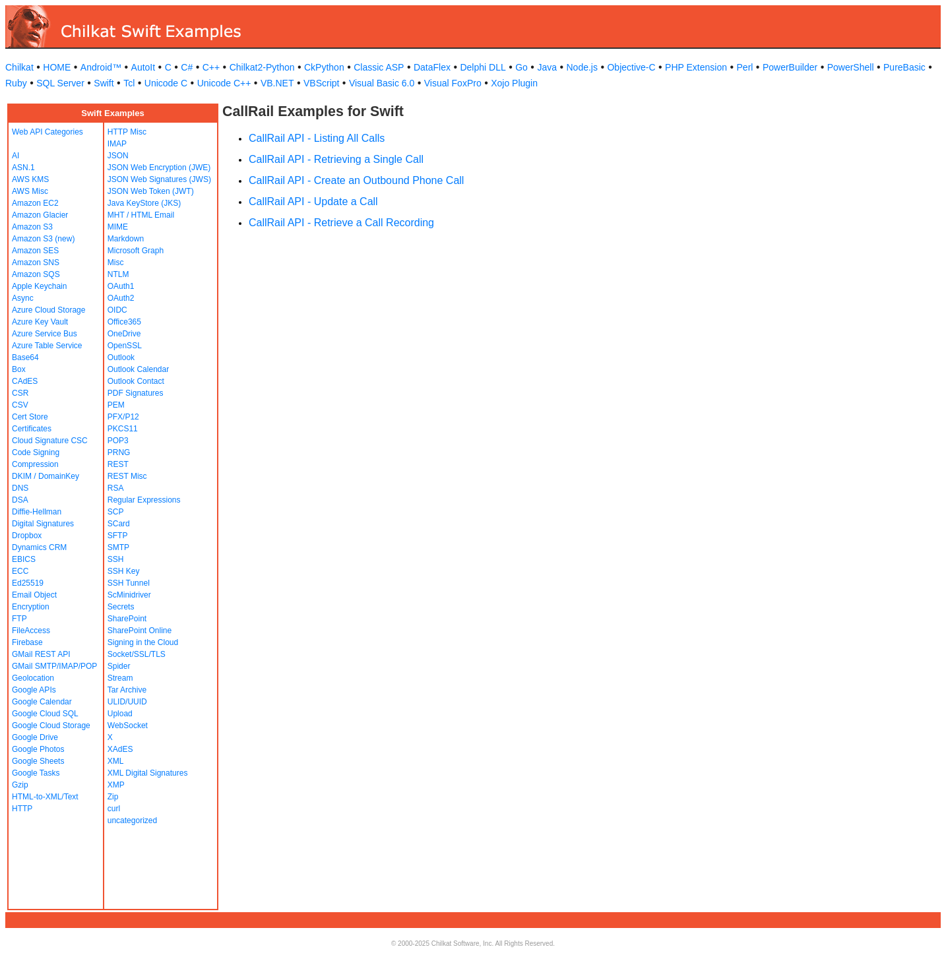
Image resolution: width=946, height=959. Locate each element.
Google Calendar (42, 701)
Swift (103, 83)
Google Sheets (38, 761)
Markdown (126, 238)
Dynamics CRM (39, 547)
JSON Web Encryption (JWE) (159, 167)
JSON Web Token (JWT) (151, 191)
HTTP (22, 808)
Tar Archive (127, 690)
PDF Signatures (136, 393)
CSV (20, 405)
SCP (116, 511)
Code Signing (35, 452)
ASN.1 (23, 167)
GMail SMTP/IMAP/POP (54, 666)
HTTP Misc (127, 132)
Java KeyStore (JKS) (144, 203)
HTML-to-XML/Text (45, 796)
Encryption (30, 606)
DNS (20, 488)
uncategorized (132, 820)
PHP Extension (696, 67)
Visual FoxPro (453, 83)
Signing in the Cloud (143, 642)
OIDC (117, 310)
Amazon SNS (35, 262)
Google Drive (35, 737)
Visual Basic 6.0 (381, 83)
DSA (20, 500)
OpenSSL (125, 345)
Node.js (582, 67)
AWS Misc (30, 191)
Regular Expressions (144, 500)
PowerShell (850, 67)
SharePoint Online (140, 630)
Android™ (100, 67)
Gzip (20, 784)
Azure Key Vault (40, 321)
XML (116, 761)
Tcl (129, 83)
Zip (113, 796)
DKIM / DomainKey (45, 476)
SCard (119, 523)
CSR (20, 393)
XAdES (120, 749)
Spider (119, 666)
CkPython (324, 67)
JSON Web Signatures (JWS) (159, 179)
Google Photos (38, 749)
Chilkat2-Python (262, 67)
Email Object (34, 595)
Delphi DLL (482, 67)
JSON (118, 155)
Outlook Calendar (138, 369)
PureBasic (904, 67)
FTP (19, 618)
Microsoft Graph (136, 250)
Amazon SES (35, 250)
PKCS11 (123, 428)
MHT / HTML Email (141, 215)
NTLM (118, 274)
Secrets (121, 606)
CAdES (25, 381)
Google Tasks (36, 773)
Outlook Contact (136, 381)
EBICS (24, 559)
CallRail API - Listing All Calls (317, 138)
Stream (120, 678)
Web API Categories (47, 132)
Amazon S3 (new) (43, 238)
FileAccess (31, 630)
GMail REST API (41, 654)
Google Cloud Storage (51, 725)
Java (547, 67)
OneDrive (124, 333)
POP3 (118, 440)
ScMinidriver (129, 595)
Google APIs (34, 690)
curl (114, 808)
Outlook (121, 357)
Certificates (31, 428)
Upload (120, 713)
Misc (116, 262)
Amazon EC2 (35, 203)
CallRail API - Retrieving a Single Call (336, 159)
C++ (211, 67)
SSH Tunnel (129, 583)
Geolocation (33, 678)
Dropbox (27, 535)
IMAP (117, 143)
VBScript (321, 83)
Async (23, 298)
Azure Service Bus (44, 333)
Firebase (27, 642)
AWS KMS (30, 179)
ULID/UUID (127, 701)
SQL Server (60, 83)
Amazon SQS (36, 274)
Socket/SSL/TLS (137, 654)
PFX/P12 (123, 416)
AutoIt (143, 67)
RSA (116, 488)
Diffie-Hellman (36, 511)
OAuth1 (121, 286)
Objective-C (631, 67)
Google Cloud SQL (45, 713)
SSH (116, 559)
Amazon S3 (32, 227)
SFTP (118, 535)
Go (521, 67)
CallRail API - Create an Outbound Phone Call (356, 180)
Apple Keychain (39, 286)
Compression (35, 464)
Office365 (124, 321)
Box (19, 369)
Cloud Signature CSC (50, 440)
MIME (118, 227)
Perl (745, 67)
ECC (20, 571)
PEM (116, 405)
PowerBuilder (790, 67)
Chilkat (19, 67)
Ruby (16, 83)
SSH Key (124, 571)
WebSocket (128, 725)
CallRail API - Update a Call (313, 201)
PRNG (119, 452)
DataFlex (432, 67)
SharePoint (127, 618)
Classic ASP (379, 67)
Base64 (25, 357)
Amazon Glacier (40, 215)
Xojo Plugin (514, 83)
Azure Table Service (47, 345)
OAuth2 (121, 298)
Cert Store (30, 416)
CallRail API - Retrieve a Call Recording (341, 222)
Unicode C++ (224, 83)
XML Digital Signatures (148, 773)
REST (118, 464)
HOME (57, 67)
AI (15, 155)
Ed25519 (28, 583)
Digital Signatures (43, 523)
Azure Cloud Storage (48, 310)
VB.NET (277, 83)
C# (187, 67)
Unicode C (165, 83)
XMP (116, 784)
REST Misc (127, 476)
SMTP (118, 547)
